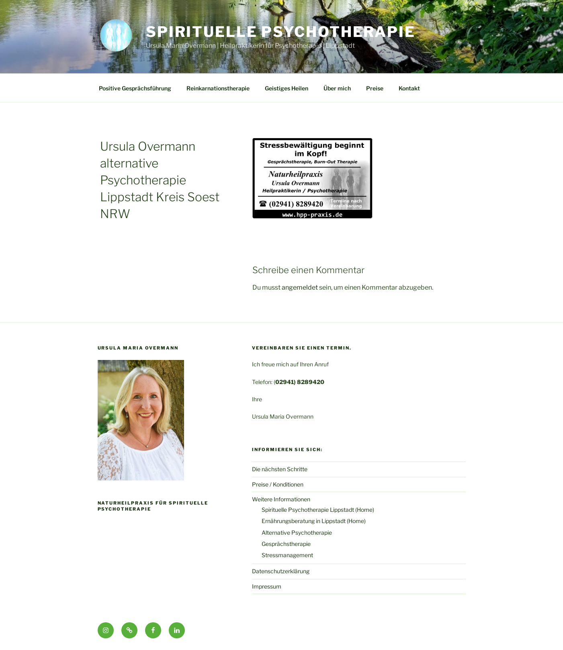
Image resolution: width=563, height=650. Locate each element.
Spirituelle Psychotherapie (281, 32)
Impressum (266, 586)
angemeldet (300, 287)
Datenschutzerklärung (280, 571)
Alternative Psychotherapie (297, 532)
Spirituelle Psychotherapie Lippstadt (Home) (318, 509)
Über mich (337, 88)
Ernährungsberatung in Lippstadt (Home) (314, 520)
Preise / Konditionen (277, 484)
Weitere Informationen (281, 499)
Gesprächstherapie (286, 543)
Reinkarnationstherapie (218, 88)
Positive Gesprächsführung (135, 88)
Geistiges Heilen (286, 88)
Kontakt (409, 88)
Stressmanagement (287, 555)
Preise (374, 88)
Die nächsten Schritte (279, 469)
